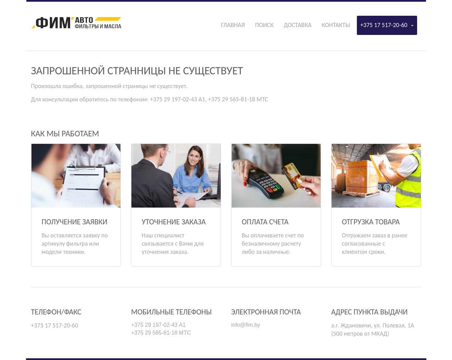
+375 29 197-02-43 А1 (158, 325)
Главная (233, 25)
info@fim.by (245, 325)
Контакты (336, 25)
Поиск (264, 25)
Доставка (297, 25)
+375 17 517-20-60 (387, 25)
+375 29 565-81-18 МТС (161, 333)
